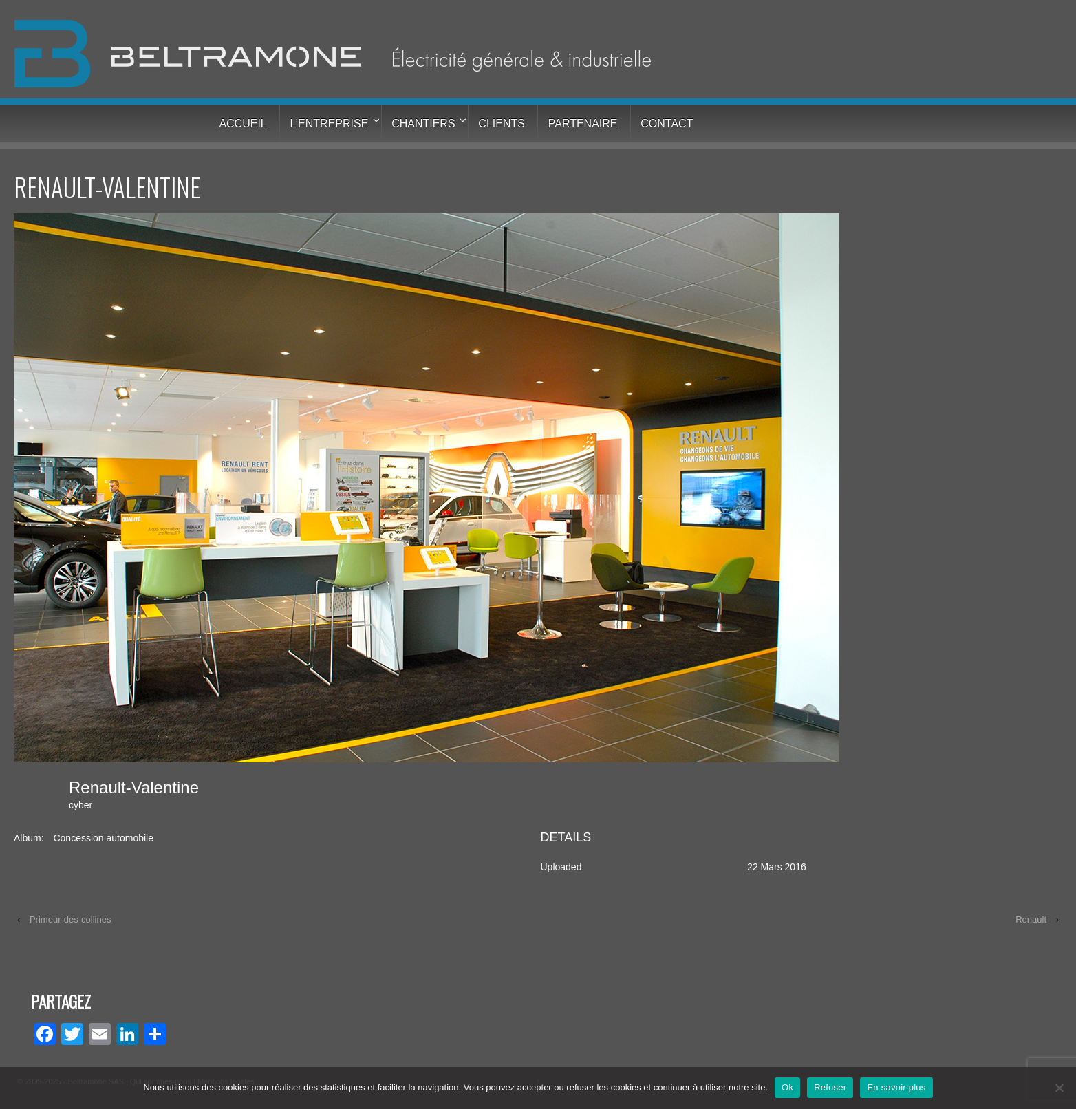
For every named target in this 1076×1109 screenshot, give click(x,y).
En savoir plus (896, 1087)
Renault (1030, 919)
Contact (667, 123)
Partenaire (583, 123)
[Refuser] (1059, 1088)
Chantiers (423, 123)
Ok (787, 1087)
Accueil (242, 123)
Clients (501, 123)
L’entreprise (329, 123)
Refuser (830, 1087)
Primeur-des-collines (70, 919)
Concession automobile (103, 837)
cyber (80, 804)
